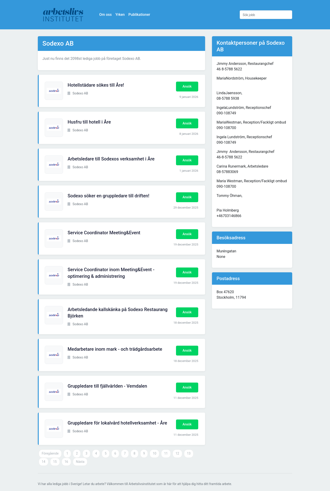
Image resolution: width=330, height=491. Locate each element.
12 (177, 453)
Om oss (105, 14)
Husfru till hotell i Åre (89, 122)
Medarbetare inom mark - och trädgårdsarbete (115, 349)
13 (189, 453)
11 (166, 453)
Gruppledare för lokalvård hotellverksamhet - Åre (117, 423)
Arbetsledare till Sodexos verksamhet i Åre (111, 159)
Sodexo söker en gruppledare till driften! (108, 196)
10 (154, 453)
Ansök (187, 86)
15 (55, 461)
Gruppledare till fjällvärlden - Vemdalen (107, 386)
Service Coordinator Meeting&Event (104, 232)
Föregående (50, 453)
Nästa (80, 461)
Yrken (120, 14)
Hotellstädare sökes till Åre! (96, 85)
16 (66, 461)
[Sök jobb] (266, 14)
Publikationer (139, 14)
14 (43, 461)
